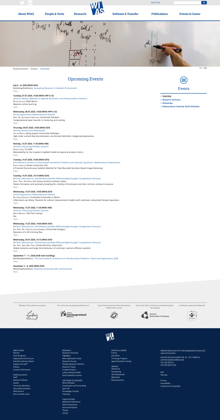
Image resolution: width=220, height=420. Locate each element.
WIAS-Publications (69, 404)
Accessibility (165, 383)
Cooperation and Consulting (74, 385)
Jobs (162, 372)
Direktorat (115, 369)
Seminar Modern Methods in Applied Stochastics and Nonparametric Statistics (50, 98)
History (16, 367)
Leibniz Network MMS (71, 372)
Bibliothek (115, 377)
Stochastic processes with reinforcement (53, 268)
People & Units (54, 14)
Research (80, 14)
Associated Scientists (21, 388)
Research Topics (69, 367)
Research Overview (70, 353)
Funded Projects (69, 369)
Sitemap (164, 375)
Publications (159, 14)
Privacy (164, 380)
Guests (16, 383)
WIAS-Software (68, 383)
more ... (16, 91)
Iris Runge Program (119, 358)
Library (65, 413)
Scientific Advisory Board (23, 361)
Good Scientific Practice (72, 375)
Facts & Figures (19, 355)
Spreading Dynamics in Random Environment (55, 88)
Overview (45, 68)
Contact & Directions (21, 369)
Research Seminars (171, 99)
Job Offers (115, 355)
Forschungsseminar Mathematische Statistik (34, 114)
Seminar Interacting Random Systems (31, 146)
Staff (15, 377)
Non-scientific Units (21, 394)
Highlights (66, 355)
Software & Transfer (125, 14)
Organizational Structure (23, 358)
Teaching (66, 394)
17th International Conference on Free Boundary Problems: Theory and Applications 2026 (76, 258)
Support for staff (20, 364)
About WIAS (26, 14)
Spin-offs (66, 388)
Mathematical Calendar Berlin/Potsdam (181, 106)
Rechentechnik (117, 380)
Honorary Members (21, 385)
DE (200, 68)
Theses (65, 410)
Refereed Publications (71, 401)
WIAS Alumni (18, 391)
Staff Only (155, 2)
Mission (16, 353)
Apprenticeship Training (121, 361)
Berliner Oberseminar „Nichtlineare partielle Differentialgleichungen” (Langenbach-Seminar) (57, 178)
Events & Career (189, 14)
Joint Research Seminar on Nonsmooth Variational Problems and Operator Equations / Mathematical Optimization (66, 162)
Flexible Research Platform (73, 364)
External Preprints (69, 407)
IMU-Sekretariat (118, 374)
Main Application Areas (71, 358)
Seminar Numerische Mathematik (29, 130)
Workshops (167, 103)
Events (34, 68)
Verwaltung (116, 371)
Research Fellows (20, 380)
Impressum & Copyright (170, 386)
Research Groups (69, 361)
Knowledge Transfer (70, 391)
